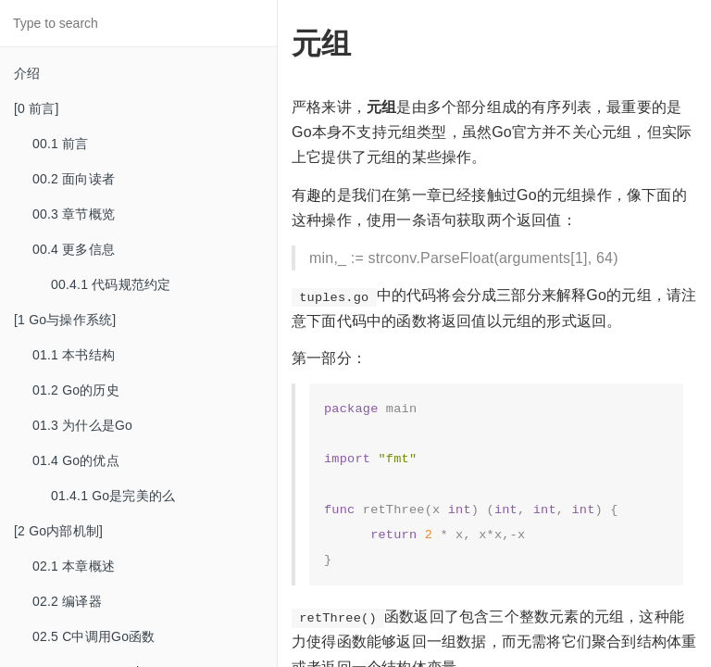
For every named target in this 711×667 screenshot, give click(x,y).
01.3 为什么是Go (82, 425)
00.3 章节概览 (73, 214)
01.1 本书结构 (73, 354)
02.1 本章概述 (73, 566)
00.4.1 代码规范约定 (110, 284)
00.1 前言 (60, 143)
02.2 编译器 (67, 601)
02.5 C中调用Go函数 (94, 636)
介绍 (27, 73)
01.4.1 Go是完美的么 (113, 495)
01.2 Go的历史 (75, 390)
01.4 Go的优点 (75, 460)
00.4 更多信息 (73, 249)
